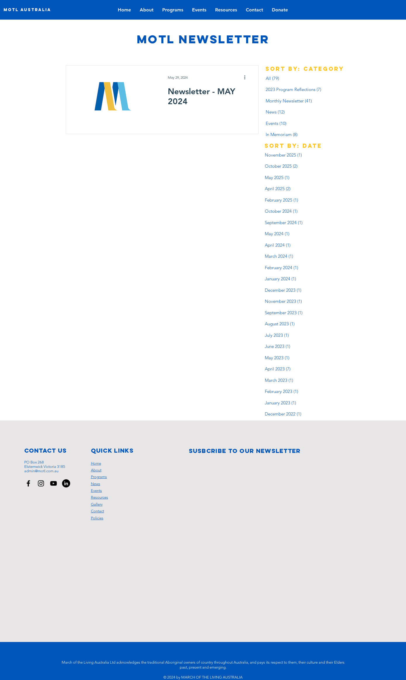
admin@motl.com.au (41, 471)
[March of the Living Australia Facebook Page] (28, 483)
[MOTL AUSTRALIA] (27, 10)
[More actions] (246, 77)
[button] (199, 10)
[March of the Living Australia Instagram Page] (41, 483)
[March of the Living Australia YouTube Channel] (53, 483)
